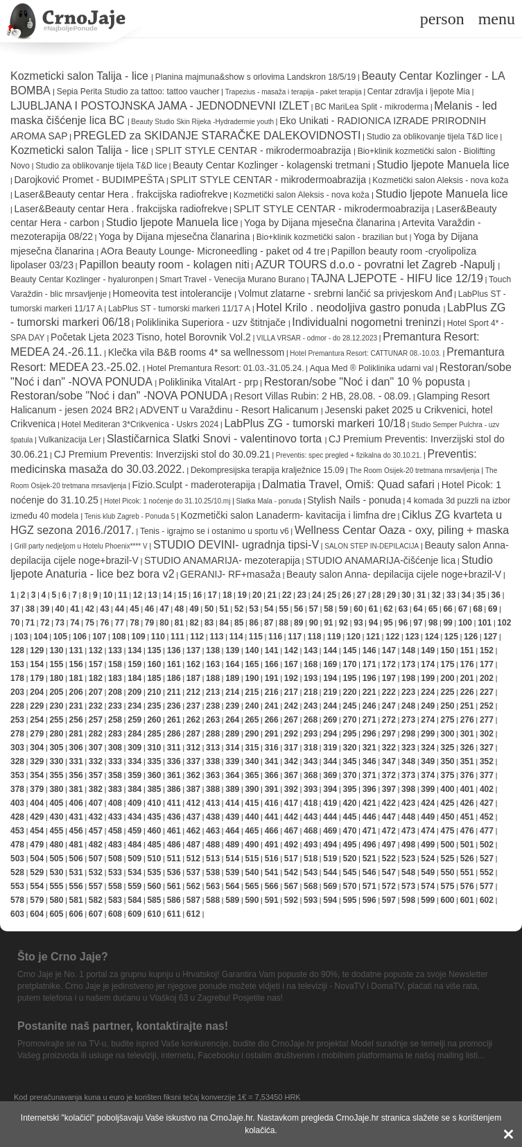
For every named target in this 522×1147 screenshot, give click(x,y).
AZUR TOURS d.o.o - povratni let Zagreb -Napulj (376, 264)
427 (487, 803)
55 (283, 609)
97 (417, 623)
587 (193, 900)
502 (487, 845)
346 (369, 761)
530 (56, 872)
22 (286, 595)
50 (209, 609)
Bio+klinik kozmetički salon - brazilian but (333, 237)
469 (330, 831)
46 (149, 609)
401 (467, 789)
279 (37, 734)
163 (213, 664)
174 (428, 664)
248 (408, 706)
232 (96, 706)
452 (487, 817)
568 (310, 886)
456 (76, 831)
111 (177, 636)
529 (37, 872)
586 (174, 900)
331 (76, 761)
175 (447, 664)
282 (96, 734)
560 (154, 886)
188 (213, 678)
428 (17, 817)
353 (17, 775)
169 (330, 664)
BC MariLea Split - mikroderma (371, 107)
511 (174, 858)
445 (349, 817)
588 (213, 900)
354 (37, 775)
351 (467, 761)
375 (447, 775)
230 (56, 706)
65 (432, 609)
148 (408, 650)
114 (236, 636)
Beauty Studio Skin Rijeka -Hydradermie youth (202, 122)
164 (232, 664)
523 (408, 858)
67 (462, 609)
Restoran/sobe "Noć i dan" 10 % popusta (366, 382)
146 (369, 650)
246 (369, 706)
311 (174, 747)
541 (272, 872)
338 (213, 761)
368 (310, 775)
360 (154, 775)
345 (349, 761)
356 (76, 775)
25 (331, 595)
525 (447, 858)
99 (447, 623)
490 (252, 845)
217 (291, 692)
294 (330, 734)
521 (369, 858)
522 (389, 858)
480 (56, 845)
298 (408, 734)
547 (389, 872)
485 (154, 845)
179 (37, 678)
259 (134, 720)
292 (291, 734)
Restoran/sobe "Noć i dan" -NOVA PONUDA (120, 396)
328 (17, 761)
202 (487, 678)
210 (154, 692)
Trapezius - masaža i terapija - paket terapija (294, 92)
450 (447, 817)
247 (389, 706)
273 (408, 720)
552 (487, 872)
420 (349, 803)
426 (467, 803)
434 (134, 817)
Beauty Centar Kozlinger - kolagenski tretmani (273, 165)
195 (349, 678)
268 (310, 720)
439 (232, 817)
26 (346, 595)
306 (76, 747)
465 (252, 831)
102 (504, 623)
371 (369, 775)
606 (76, 914)
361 (174, 775)
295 (349, 734)
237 (193, 706)
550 (447, 872)
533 (115, 872)
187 (193, 678)
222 (389, 692)
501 (467, 845)
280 (56, 734)
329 (37, 761)
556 (76, 886)
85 (238, 623)
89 (298, 623)
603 (17, 914)
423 (408, 803)
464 (232, 831)
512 (193, 858)
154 (37, 664)
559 (134, 886)
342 (291, 761)
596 (369, 900)
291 (272, 734)
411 (174, 803)
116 (275, 636)
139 (232, 650)
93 (358, 623)
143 (310, 650)
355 (56, 775)
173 (408, 664)
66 (447, 609)
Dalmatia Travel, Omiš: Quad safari (349, 484)
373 (408, 775)
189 (232, 678)
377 (487, 775)
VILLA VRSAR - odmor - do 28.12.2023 (316, 338)
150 (447, 650)
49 (193, 609)
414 (232, 803)
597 (389, 900)
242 (291, 706)
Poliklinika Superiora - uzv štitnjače (212, 322)
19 (242, 595)
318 (310, 747)
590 (252, 900)
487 (193, 845)
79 (149, 623)
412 (193, 803)
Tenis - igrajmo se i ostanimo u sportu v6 (214, 531)
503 (17, 858)
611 (174, 914)
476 (467, 831)
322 (389, 747)
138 (213, 650)
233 (115, 706)
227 (487, 692)
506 (76, 858)
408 (115, 803)
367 (291, 775)
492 (291, 845)
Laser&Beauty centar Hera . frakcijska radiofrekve (120, 194)
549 (428, 872)
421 (369, 803)
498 (408, 845)
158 (115, 664)
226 (467, 692)
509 (134, 858)
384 (134, 789)
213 (213, 692)
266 (272, 720)
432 (96, 817)
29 (391, 595)
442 (291, 817)
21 (272, 595)
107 (99, 636)
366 (272, 775)
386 (174, 789)
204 (37, 692)
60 (358, 609)
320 (349, 747)
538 (213, 872)
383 (115, 789)
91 (328, 623)
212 (193, 692)
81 (179, 623)
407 (96, 803)
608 (115, 914)
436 (174, 817)
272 (389, 720)
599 (428, 900)
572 (389, 886)
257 (96, 720)
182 (96, 678)
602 (487, 900)
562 (193, 886)
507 (96, 858)
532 (96, 872)
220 (349, 692)
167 (291, 664)
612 (193, 914)
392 (291, 789)
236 (174, 706)
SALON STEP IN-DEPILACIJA (371, 546)
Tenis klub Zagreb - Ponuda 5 (130, 516)
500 (447, 845)
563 (213, 886)
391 (272, 789)
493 (310, 845)
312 (193, 747)
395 (349, 789)
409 (134, 803)
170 (349, 664)
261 (174, 720)
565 (252, 886)
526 (467, 858)
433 (115, 817)
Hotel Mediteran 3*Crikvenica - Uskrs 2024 (140, 424)
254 (37, 720)
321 (369, 747)
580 (56, 900)
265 (252, 720)
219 (330, 692)
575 (447, 886)
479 (37, 845)
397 (389, 789)
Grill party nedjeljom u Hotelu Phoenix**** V (80, 546)
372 (389, 775)
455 (56, 831)
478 (17, 845)
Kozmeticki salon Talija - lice (80, 76)
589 (232, 900)
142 (291, 650)
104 (41, 636)
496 (369, 845)
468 (310, 831)
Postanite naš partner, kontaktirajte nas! (122, 1026)
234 (134, 706)
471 (369, 831)
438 (213, 817)
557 (96, 886)
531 (76, 872)
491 (272, 845)
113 (216, 636)
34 (465, 595)
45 (134, 609)
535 (154, 872)
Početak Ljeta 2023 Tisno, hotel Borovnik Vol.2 (151, 337)
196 (369, 678)
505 (56, 858)
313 (213, 747)
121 (373, 636)
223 (408, 692)
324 (428, 747)
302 (487, 734)
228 (17, 706)
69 (492, 609)
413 (213, 803)
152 (487, 650)
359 (134, 775)
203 (17, 692)
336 (174, 761)
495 (349, 845)
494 (330, 845)
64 (417, 609)
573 (408, 886)
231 (76, 706)
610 (154, 914)
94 (373, 623)
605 (56, 914)
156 (76, 664)
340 (252, 761)
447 (389, 817)
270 (349, 720)
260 (154, 720)
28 (376, 595)
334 (134, 761)
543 (310, 872)
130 (56, 650)
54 (268, 609)
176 (467, 664)
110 (158, 636)
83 (209, 623)
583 (115, 900)
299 (428, 734)
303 (17, 747)
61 (373, 609)
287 (193, 734)
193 (310, 678)
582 (96, 900)
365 (252, 775)
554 (37, 886)
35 (480, 595)
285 (154, 734)
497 (389, 845)
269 (330, 720)
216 (272, 692)
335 (154, 761)
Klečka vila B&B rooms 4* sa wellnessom (196, 352)
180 (56, 678)
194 (330, 678)
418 (310, 803)
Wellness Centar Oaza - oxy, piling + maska (402, 530)
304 (37, 747)
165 (252, 664)
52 (238, 609)
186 (174, 678)
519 (330, 858)
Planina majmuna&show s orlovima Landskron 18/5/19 (255, 77)
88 (283, 623)
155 (56, 664)
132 (96, 650)
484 (134, 845)
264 (232, 720)
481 (76, 845)
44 (119, 609)
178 (17, 678)
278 (17, 734)
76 (104, 623)
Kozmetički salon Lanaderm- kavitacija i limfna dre (288, 515)
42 (89, 609)
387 (193, 789)
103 (21, 636)
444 (330, 817)
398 (408, 789)
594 (330, 900)
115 (256, 636)
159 (134, 664)
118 (314, 636)
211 (174, 692)
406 (76, 803)
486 (174, 845)
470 (349, 831)
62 (387, 609)
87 (268, 623)
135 (154, 650)
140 (252, 650)
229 (37, 706)
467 (291, 831)
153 (17, 664)
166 (272, 664)
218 (310, 692)
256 (76, 720)
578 (17, 900)
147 (389, 650)
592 (291, 900)
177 (487, 664)
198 (408, 678)
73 (59, 623)
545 (349, 872)
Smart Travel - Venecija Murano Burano (232, 279)
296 (369, 734)
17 (211, 595)
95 (387, 623)
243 (310, 706)
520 (349, 858)
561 (174, 886)
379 (37, 789)
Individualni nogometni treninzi (366, 322)
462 (193, 831)
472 (389, 831)
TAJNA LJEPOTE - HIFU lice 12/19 (397, 278)
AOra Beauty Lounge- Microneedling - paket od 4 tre (213, 251)
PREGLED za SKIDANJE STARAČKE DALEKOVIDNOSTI (217, 135)
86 (254, 623)
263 (213, 720)
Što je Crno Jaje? (62, 957)
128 (17, 650)
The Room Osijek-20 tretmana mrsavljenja (416, 470)
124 (432, 636)
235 (154, 706)
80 (163, 623)
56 (298, 609)
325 (447, 747)
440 (252, 817)
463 (213, 831)
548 (408, 872)
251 (467, 706)
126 (471, 636)
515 (252, 858)
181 (76, 678)
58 (328, 609)
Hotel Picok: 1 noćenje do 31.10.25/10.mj (167, 501)
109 (139, 636)
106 (80, 636)
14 (167, 595)
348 (408, 761)
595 (349, 900)
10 (107, 595)
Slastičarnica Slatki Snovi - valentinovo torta (216, 439)
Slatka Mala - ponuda (269, 501)
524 (428, 858)
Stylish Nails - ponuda (354, 500)
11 (122, 595)
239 (232, 706)
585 (154, 900)
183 (115, 678)
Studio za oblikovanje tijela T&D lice (432, 136)
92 (343, 623)
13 (152, 595)
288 (213, 734)
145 (349, 650)
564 (232, 886)
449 (428, 817)
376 (467, 775)
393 (310, 789)
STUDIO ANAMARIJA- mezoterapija (222, 560)
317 (291, 747)
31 (421, 595)
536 (174, 872)
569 (330, 886)
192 (291, 678)
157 (96, 664)
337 (193, 761)
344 (330, 761)
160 (154, 664)
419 (330, 803)
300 (447, 734)
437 (193, 817)
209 (134, 692)
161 (174, 664)
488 (213, 845)
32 (435, 595)
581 (76, 900)
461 (174, 831)
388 (213, 789)
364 (232, 775)
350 (447, 761)
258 (115, 720)
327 (487, 747)
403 (17, 803)
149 (428, 650)
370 (349, 775)
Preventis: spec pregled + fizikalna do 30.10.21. (348, 455)
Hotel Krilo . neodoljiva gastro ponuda (349, 307)
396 (369, 789)
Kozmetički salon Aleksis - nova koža (440, 180)
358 (115, 775)
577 (487, 886)
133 (115, 650)
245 (349, 706)
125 (451, 636)
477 (487, 831)
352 (487, 761)
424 (428, 803)
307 (96, 747)
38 (30, 609)
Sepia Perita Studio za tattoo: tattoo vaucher (138, 91)
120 (353, 636)
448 (408, 817)
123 (412, 636)
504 (37, 858)
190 (252, 678)
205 (56, 692)
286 (174, 734)
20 (256, 595)
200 (447, 678)
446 (369, 817)
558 (115, 886)
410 (154, 803)
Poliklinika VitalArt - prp (209, 382)
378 (17, 789)
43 (104, 609)
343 (310, 761)
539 (232, 872)
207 (96, 692)
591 (272, 900)
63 (403, 609)
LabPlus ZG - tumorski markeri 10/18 (314, 423)
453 (17, 831)
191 (272, 678)
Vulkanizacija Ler (69, 440)
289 (232, 734)
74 (74, 623)
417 (291, 803)
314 (232, 747)
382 (96, 789)
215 (252, 692)
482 (96, 845)
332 (96, 761)
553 (17, 886)
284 (134, 734)
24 (316, 595)
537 (193, 872)
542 (291, 872)
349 (428, 761)
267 (291, 720)
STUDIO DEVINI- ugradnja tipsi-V (236, 545)
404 (37, 803)
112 (197, 636)
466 (272, 831)
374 (428, 775)
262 (193, 720)
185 (154, 678)
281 (76, 734)
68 (477, 609)
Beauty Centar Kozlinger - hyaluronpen (82, 279)
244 (330, 706)
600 (447, 900)
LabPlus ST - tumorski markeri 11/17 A (179, 308)
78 (134, 623)
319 (330, 747)
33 (450, 595)
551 (467, 872)
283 (115, 734)
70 (14, 623)
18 (227, 595)
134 (134, 650)
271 (369, 720)
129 (37, 650)
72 (44, 623)
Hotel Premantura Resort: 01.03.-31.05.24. (225, 368)
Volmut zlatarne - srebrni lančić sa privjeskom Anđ (345, 293)
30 (405, 595)
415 (252, 803)
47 (163, 609)
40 (59, 609)
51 (223, 609)
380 (56, 789)
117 (295, 636)
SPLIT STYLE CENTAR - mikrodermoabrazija (254, 150)
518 (310, 858)
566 (272, 886)
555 (56, 886)
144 (330, 650)
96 (403, 623)
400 (447, 789)
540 (252, 872)
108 (118, 636)
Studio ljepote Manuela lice (442, 165)
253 (17, 720)
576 (467, 886)
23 (301, 595)
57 (313, 609)
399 (428, 789)
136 (174, 650)
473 (408, 831)
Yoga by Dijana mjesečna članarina (321, 222)
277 (487, 720)
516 (272, 858)
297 (389, 734)
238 (213, 706)
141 (272, 650)
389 (232, 789)
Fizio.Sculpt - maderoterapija (195, 484)
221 (369, 692)
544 (330, 872)
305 (56, 747)
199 (428, 678)
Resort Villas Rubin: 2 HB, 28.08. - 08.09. (322, 396)
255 (56, 720)
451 (467, 817)
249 (428, 706)
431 (76, 817)
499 (428, 845)
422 (389, 803)
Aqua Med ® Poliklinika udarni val (372, 368)
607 (96, 914)
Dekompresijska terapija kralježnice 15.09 (267, 470)
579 (37, 900)
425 (447, 803)
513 (213, 858)
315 (252, 747)
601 (467, 900)
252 (487, 706)
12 (137, 595)
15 (181, 595)
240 (252, 706)
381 (76, 789)
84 (223, 623)
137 (193, 650)
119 (334, 636)
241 (272, 706)
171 (369, 664)
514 (232, 858)
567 (291, 886)
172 (389, 664)
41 (74, 609)
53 (254, 609)
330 (56, 761)
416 (272, 803)
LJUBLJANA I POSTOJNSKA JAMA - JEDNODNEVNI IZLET (159, 106)
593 (310, 900)
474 (428, 831)
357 (96, 775)
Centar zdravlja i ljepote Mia (418, 91)
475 (447, 831)
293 (310, 734)
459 (134, 831)
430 (56, 817)
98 (432, 623)
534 (134, 872)
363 (213, 775)
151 (467, 650)
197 (389, 678)
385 (154, 789)
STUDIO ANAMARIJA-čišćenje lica (380, 560)
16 (197, 595)
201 (467, 678)
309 (134, 747)
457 (96, 831)
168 (310, 664)
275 (447, 720)
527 (487, 858)
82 (193, 623)
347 (389, 761)
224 (428, 692)
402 (487, 789)
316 (272, 747)
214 (232, 692)
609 (134, 914)
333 (115, 761)
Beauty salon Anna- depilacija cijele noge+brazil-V (393, 574)
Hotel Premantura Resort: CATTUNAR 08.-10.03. (365, 353)
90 (313, 623)
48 (179, 609)
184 (134, 678)
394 (330, 789)
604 (37, 914)
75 (89, 623)
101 (484, 623)
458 (115, 831)
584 (134, 900)
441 (272, 817)
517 (291, 858)
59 (343, 609)
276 (467, 720)
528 (17, 872)
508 (115, 858)
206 (76, 692)
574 (428, 886)
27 (361, 595)
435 (154, 817)
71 (30, 623)
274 (428, 720)
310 (154, 747)
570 (349, 886)
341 (272, 761)
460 (154, 831)
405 (56, 803)
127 (490, 636)
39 (44, 609)
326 (467, 747)
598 (408, 900)
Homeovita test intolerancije (173, 293)
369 (330, 775)
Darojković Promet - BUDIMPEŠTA (89, 179)
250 (447, 706)
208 (115, 692)
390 (252, 789)
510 (154, 858)
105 (60, 636)
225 (447, 692)
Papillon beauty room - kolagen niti (164, 264)
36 (496, 595)
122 (392, 636)
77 (119, 623)
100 (465, 623)
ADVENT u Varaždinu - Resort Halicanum (230, 409)
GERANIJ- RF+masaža (230, 574)
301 (467, 734)
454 (37, 831)
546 (369, 872)
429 (37, 817)
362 (193, 775)
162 (193, 664)
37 (14, 609)
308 (115, 747)
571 (369, 886)
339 (232, 761)
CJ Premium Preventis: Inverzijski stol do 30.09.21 (162, 454)
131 (76, 650)
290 (252, 734)
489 (232, 845)
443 (310, 817)
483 (115, 845)
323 (408, 747)
